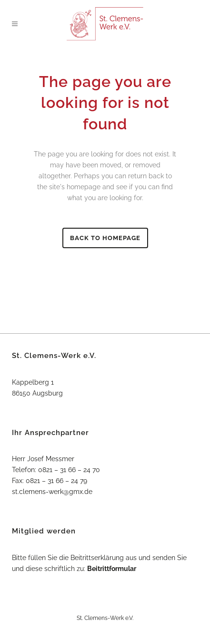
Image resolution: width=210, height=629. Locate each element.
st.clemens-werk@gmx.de (52, 491)
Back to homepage (105, 238)
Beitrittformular (111, 568)
